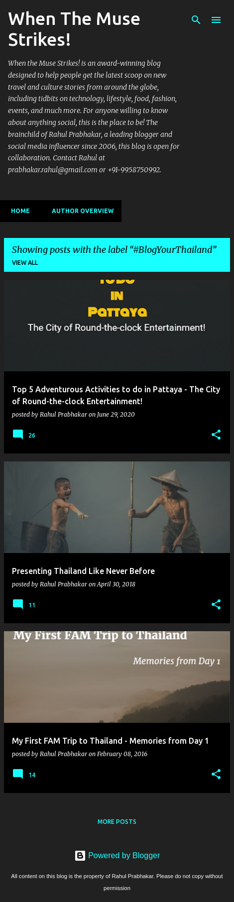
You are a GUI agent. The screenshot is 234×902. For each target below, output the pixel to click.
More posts (117, 821)
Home (17, 211)
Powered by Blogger (117, 855)
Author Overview (80, 211)
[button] (216, 435)
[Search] (196, 20)
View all (25, 262)
